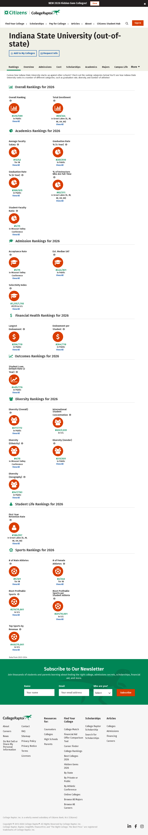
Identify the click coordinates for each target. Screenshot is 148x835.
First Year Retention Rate (17, 516)
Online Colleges (72, 794)
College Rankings (73, 751)
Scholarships (38, 23)
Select (98, 693)
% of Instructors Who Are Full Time (62, 173)
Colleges (48, 734)
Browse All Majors (73, 799)
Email (62, 686)
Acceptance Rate (18, 252)
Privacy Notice (29, 746)
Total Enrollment (62, 98)
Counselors (50, 729)
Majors (106, 67)
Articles (76, 23)
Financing (112, 736)
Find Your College (16, 23)
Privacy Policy (28, 741)
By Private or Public (71, 779)
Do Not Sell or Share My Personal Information (10, 745)
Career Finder (71, 746)
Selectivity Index (18, 285)
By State (68, 772)
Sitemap (25, 736)
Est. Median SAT (61, 252)
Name (27, 686)
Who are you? (101, 686)
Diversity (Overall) (18, 410)
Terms (24, 751)
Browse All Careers (69, 806)
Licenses (26, 755)
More (135, 67)
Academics (91, 67)
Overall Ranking (17, 98)
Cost (58, 67)
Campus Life (121, 67)
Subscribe (125, 692)
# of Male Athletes (19, 561)
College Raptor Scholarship (93, 728)
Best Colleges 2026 (71, 758)
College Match (71, 729)
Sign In (138, 23)
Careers (7, 731)
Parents (48, 744)
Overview (29, 67)
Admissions (45, 67)
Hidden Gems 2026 (71, 766)
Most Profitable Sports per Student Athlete (61, 593)
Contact (25, 726)
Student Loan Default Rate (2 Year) (17, 370)
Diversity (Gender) (62, 440)
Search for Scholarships (92, 736)
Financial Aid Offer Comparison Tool (73, 738)
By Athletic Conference (70, 788)
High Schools (51, 739)
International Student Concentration (60, 413)
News (6, 736)
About (89, 23)
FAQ (23, 731)
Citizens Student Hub (108, 23)
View (94, 3)
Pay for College (59, 23)
